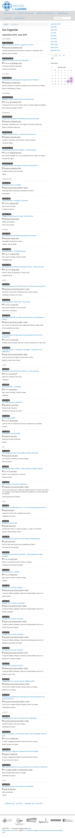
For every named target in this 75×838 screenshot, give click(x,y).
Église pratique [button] (9, 13)
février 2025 (54, 44)
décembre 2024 (55, 50)
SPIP (3, 832)
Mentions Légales (33, 830)
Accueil (6, 24)
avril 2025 (54, 38)
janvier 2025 (54, 47)
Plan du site (5, 830)
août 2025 (54, 27)
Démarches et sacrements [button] (25, 13)
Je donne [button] (7, 18)
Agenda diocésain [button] (62, 13)
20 (60, 55)
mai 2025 (53, 35)
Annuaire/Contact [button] (19, 18)
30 (64, 55)
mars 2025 (54, 41)
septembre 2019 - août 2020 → (34, 803)
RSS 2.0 (23, 830)
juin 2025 (53, 33)
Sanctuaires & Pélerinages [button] (45, 13)
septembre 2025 (55, 24)
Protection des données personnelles (51, 830)
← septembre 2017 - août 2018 (12, 803)
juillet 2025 (54, 30)
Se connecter (14, 830)
